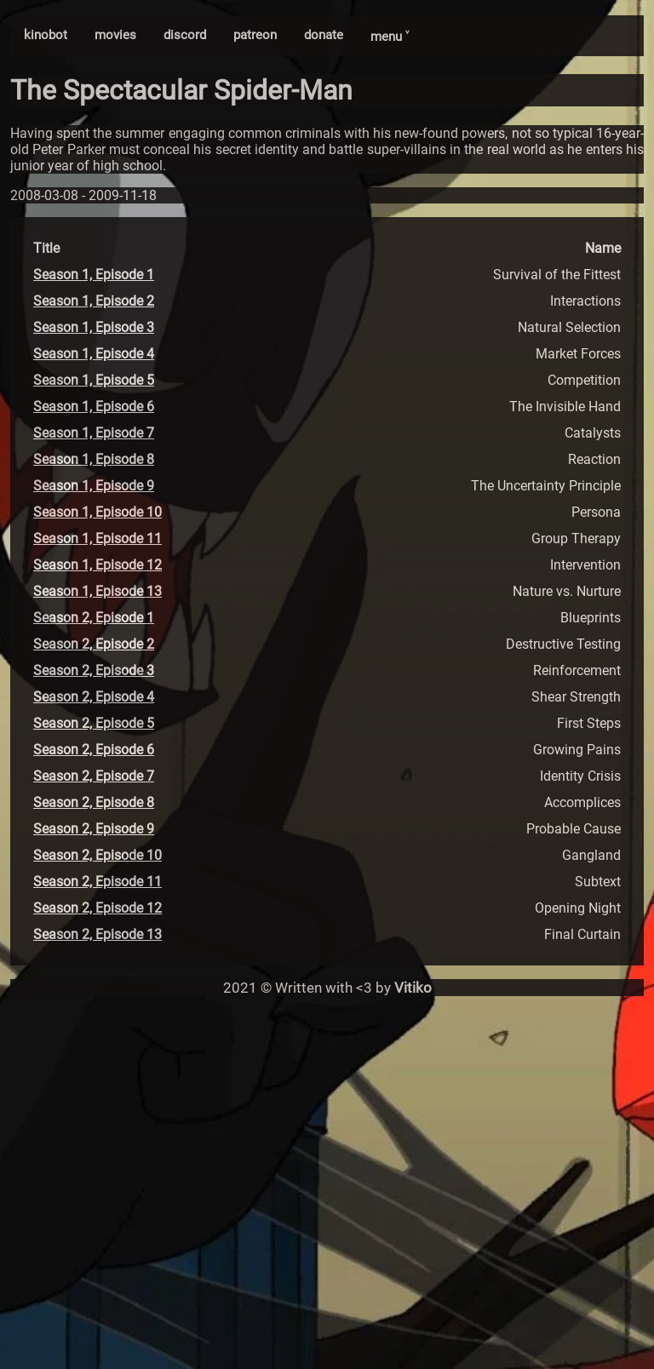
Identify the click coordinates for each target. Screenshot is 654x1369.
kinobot (45, 35)
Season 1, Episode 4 (93, 354)
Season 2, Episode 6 (93, 750)
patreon (255, 35)
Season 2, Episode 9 (93, 829)
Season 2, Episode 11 (97, 882)
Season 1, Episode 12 (97, 565)
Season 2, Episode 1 (93, 618)
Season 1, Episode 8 (93, 459)
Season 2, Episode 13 (97, 934)
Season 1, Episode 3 (93, 327)
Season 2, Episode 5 (93, 723)
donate (323, 35)
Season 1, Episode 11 (97, 538)
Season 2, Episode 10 (97, 855)
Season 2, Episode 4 (93, 697)
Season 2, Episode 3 (93, 670)
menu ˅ (389, 36)
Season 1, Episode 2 (93, 301)
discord (185, 35)
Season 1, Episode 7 (93, 433)
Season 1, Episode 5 (93, 380)
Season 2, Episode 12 (97, 908)
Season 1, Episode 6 (93, 406)
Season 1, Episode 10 (97, 512)
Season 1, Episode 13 (97, 591)
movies (115, 35)
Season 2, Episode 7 (93, 776)
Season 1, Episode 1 (93, 274)
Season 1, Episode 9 (93, 486)
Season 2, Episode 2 (93, 644)
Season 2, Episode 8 (93, 802)
